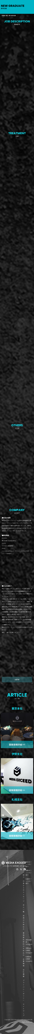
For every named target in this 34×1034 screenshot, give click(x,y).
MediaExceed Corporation (22, 1019)
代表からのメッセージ (23, 891)
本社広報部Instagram (29, 942)
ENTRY (17, 679)
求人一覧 (23, 908)
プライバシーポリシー (23, 990)
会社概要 (23, 973)
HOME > (4, 15)
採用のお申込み (23, 922)
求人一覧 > (8, 15)
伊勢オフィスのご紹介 (28, 872)
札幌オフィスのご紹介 (28, 881)
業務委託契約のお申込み (23, 944)
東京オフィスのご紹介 (28, 864)
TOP (24, 862)
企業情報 (23, 962)
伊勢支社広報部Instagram (29, 950)
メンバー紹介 (23, 871)
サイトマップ (23, 1009)
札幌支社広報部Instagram (29, 959)
